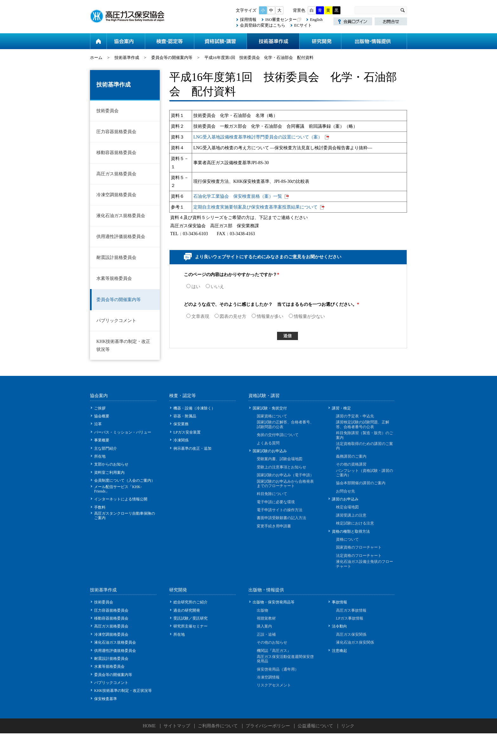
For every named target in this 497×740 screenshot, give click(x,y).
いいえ (215, 286)
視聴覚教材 (266, 618)
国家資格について (272, 416)
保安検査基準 (105, 699)
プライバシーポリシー (268, 726)
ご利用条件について (218, 726)
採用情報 (248, 19)
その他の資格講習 (351, 464)
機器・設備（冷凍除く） (194, 408)
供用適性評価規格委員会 (120, 236)
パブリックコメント (116, 320)
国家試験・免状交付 (270, 408)
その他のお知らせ (272, 642)
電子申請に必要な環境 (276, 502)
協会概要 (101, 416)
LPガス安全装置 (187, 432)
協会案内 (125, 41)
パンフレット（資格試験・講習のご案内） (364, 472)
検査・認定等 (169, 41)
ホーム (98, 41)
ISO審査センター (281, 19)
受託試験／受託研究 (190, 618)
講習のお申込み (345, 499)
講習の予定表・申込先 (355, 416)
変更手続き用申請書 (274, 526)
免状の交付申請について (278, 435)
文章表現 (197, 316)
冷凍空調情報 (268, 677)
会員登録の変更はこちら (262, 25)
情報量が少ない (307, 316)
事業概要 (101, 440)
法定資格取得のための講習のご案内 (364, 445)
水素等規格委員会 (114, 278)
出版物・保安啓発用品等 (273, 602)
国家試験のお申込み (270, 451)
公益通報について (315, 726)
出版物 (262, 610)
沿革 (98, 424)
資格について (347, 539)
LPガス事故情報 (349, 618)
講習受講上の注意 (351, 515)
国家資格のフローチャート (359, 547)
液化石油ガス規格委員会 (120, 215)
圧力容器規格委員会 (116, 131)
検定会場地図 (347, 507)
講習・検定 (341, 408)
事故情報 (339, 602)
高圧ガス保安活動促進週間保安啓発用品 (285, 658)
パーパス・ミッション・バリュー (122, 432)
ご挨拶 (100, 408)
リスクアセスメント (274, 685)
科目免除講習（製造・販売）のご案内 (364, 435)
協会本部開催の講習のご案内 (360, 483)
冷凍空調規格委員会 (116, 194)
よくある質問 (268, 443)
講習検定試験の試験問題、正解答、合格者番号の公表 (362, 424)
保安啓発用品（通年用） (278, 669)
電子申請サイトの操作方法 (279, 510)
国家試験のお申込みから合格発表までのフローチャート (285, 483)
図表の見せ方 (230, 316)
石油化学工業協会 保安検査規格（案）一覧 (237, 196)
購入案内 (264, 626)
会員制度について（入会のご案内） (124, 480)
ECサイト (303, 25)
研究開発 (320, 41)
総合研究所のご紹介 (190, 602)
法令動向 (339, 626)
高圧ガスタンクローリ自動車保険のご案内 (124, 515)
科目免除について (272, 494)
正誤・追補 (266, 634)
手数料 (100, 507)
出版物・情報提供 (374, 41)
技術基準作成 (273, 41)
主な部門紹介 (105, 448)
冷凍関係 (181, 440)
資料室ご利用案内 (109, 472)
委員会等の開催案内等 (171, 57)
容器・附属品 (184, 416)
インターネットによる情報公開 (120, 499)
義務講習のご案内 (351, 456)
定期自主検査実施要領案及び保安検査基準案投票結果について (255, 207)
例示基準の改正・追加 (192, 448)
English (316, 19)
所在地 (100, 456)
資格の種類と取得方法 (351, 531)
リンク (347, 726)
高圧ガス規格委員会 (116, 173)
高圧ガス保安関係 (351, 634)
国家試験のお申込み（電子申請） (285, 475)
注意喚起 (339, 650)
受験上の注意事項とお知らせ (281, 467)
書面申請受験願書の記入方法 (281, 518)
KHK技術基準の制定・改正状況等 (123, 345)
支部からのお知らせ (111, 464)
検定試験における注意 (355, 523)
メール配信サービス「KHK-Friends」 (118, 489)
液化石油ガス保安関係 (355, 642)
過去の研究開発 (186, 610)
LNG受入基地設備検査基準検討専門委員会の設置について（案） (257, 137)
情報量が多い (267, 316)
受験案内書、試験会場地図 (279, 459)
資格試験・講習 (220, 41)
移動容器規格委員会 (116, 152)
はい (193, 286)
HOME (149, 726)
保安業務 (181, 424)
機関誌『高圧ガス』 (274, 650)
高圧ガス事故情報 (351, 610)
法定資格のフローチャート (359, 555)
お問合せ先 (345, 491)
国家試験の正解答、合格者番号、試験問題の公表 (285, 424)
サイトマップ (177, 726)
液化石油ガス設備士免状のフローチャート (364, 563)
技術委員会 (107, 110)
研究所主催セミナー (190, 626)
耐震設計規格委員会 (116, 257)
